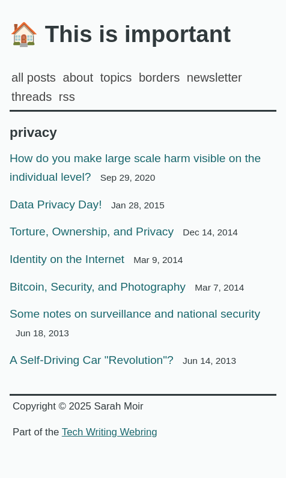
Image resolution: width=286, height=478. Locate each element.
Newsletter (214, 77)
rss (67, 96)
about (78, 77)
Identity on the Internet (96, 259)
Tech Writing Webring (109, 432)
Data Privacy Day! (87, 204)
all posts (33, 77)
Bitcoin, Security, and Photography (127, 286)
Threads (31, 96)
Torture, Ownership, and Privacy (124, 231)
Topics (116, 77)
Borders (159, 77)
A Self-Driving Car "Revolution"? (123, 360)
